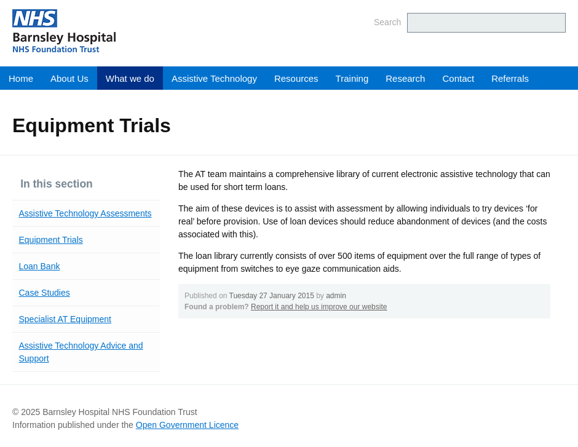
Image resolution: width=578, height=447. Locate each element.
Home (21, 78)
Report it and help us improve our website (319, 307)
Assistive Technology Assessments (85, 213)
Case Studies (44, 293)
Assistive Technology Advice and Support (81, 352)
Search (387, 22)
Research (405, 78)
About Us (69, 78)
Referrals (510, 78)
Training (352, 78)
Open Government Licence (187, 425)
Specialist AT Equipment (65, 319)
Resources (296, 78)
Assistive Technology (214, 78)
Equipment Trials (51, 240)
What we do (130, 78)
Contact (458, 78)
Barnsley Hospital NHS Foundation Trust (138, 30)
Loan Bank (39, 266)
